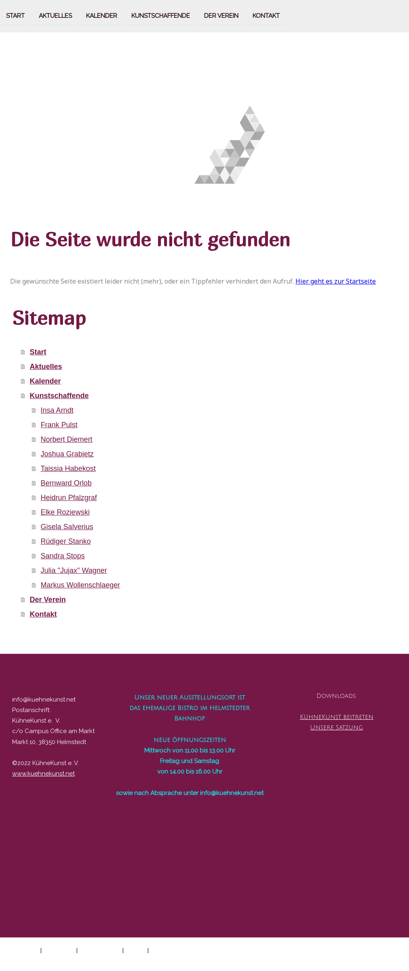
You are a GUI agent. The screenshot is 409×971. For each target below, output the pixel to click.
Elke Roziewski (65, 512)
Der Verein (221, 15)
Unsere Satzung (336, 727)
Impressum (24, 950)
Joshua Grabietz (67, 454)
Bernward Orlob (66, 483)
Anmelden (386, 959)
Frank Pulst (59, 425)
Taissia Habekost (68, 468)
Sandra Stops (63, 556)
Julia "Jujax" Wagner (74, 570)
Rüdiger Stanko (66, 541)
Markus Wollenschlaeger (80, 585)
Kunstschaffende (160, 15)
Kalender (101, 15)
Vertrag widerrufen (181, 950)
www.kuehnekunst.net (43, 773)
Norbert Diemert (67, 439)
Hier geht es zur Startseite (335, 281)
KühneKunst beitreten (336, 717)
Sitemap (135, 950)
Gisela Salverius (67, 527)
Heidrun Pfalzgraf (69, 498)
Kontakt (266, 15)
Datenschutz (59, 950)
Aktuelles (55, 15)
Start (15, 15)
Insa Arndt (57, 410)
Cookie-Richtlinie (100, 950)
